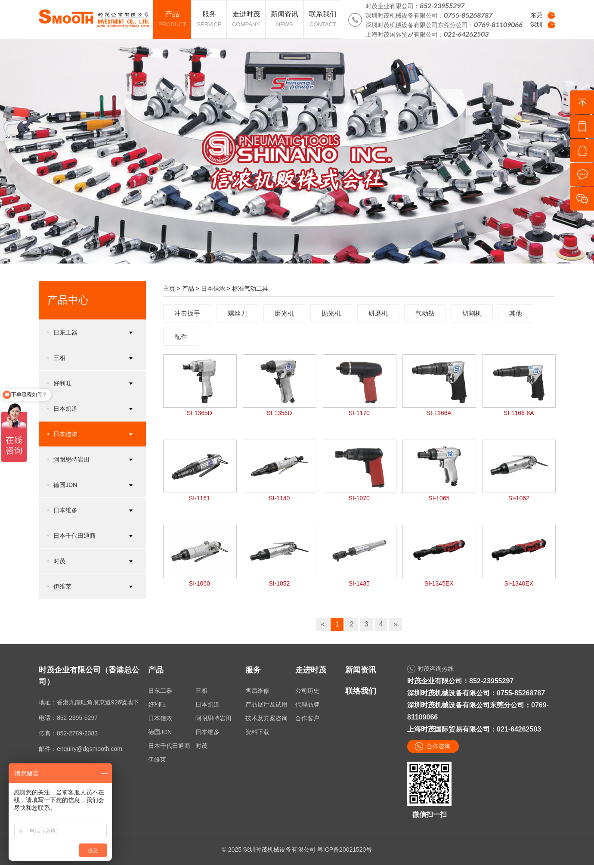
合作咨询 (439, 746)
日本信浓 (213, 288)
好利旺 (157, 704)
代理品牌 (307, 704)
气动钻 (425, 313)
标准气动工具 (250, 288)
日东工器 (160, 690)
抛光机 (331, 313)
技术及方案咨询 (266, 718)
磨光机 (284, 313)
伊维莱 (157, 759)
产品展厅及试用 (266, 704)
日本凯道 (207, 704)
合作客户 (307, 718)
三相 (201, 690)
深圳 (536, 24)
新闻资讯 (360, 670)
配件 (180, 336)
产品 (188, 288)
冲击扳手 (187, 313)
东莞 (536, 15)
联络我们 (360, 691)
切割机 (472, 313)
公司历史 (307, 690)
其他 (515, 313)
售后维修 (257, 690)
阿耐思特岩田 (213, 718)
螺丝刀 (237, 313)
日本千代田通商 (169, 745)
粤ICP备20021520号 (344, 849)
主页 (169, 288)
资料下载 (257, 732)
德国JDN (160, 732)
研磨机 (378, 313)
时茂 (201, 745)
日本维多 (207, 732)
